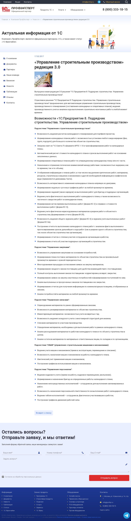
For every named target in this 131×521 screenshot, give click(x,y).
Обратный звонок (111, 1)
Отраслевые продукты (44, 499)
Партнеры (10, 69)
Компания (7, 2)
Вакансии (10, 81)
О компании (11, 58)
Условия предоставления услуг (91, 517)
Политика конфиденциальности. (77, 515)
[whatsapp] (99, 1)
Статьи (6, 507)
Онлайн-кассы (74, 496)
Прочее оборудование (77, 510)
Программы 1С (41, 496)
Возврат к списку (43, 413)
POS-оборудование (76, 505)
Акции (17, 2)
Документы (11, 64)
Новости (10, 86)
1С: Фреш (39, 510)
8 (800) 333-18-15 (109, 506)
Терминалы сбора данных (78, 499)
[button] (53, 10)
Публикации (11, 92)
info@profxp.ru (88, 2)
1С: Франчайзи (9, 510)
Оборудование (77, 10)
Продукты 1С (46, 10)
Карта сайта (104, 510)
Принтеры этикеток (76, 507)
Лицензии (39, 502)
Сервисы (39, 507)
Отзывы (10, 97)
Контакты (28, 2)
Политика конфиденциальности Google (68, 517)
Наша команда (12, 75)
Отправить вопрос (109, 478)
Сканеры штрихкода (76, 502)
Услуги (61, 10)
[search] (126, 2)
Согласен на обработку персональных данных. (23, 477)
